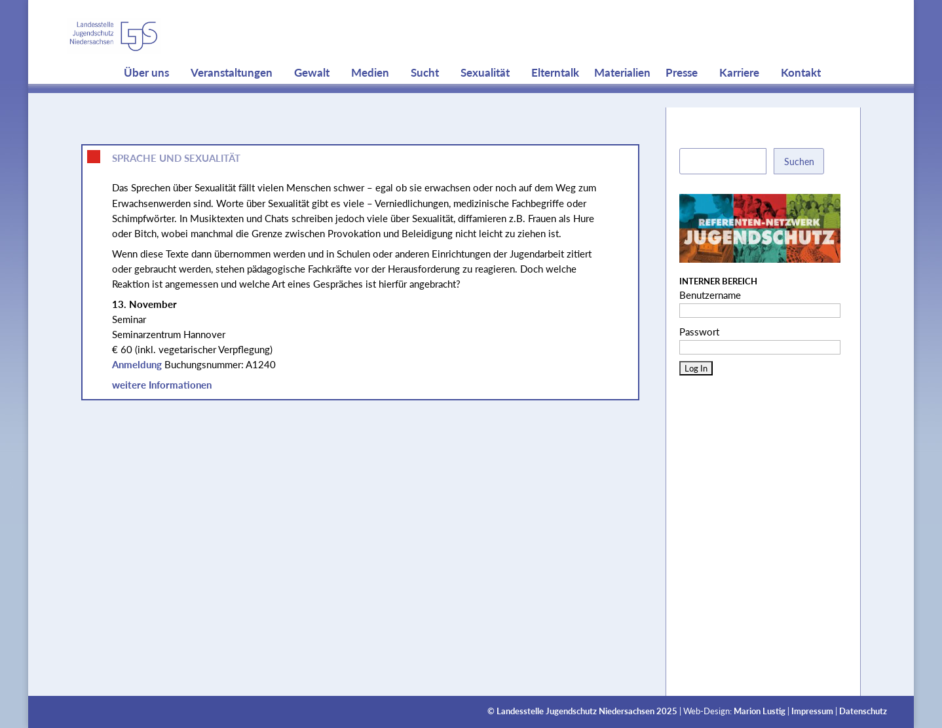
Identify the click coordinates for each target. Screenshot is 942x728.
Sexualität (485, 98)
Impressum (812, 711)
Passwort (699, 331)
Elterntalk (555, 98)
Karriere (739, 98)
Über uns (146, 98)
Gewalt (312, 98)
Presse (682, 98)
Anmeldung (137, 364)
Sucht (425, 98)
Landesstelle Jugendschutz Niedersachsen (575, 711)
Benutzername (710, 295)
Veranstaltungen (232, 98)
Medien (370, 98)
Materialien (622, 98)
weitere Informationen (162, 385)
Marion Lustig (759, 711)
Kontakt (801, 98)
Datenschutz (863, 711)
